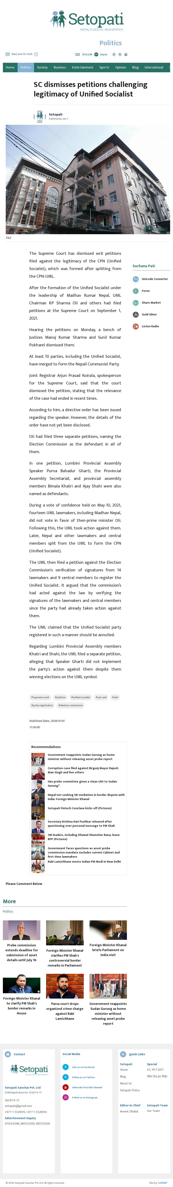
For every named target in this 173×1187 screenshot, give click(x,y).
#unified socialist (80, 697)
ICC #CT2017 (155, 1069)
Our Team (153, 1111)
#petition (60, 697)
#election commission (70, 705)
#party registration (42, 705)
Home (124, 1069)
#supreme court (40, 697)
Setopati (56, 114)
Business (60, 67)
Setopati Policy (130, 1090)
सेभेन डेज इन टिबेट (157, 1076)
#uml (115, 697)
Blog (135, 67)
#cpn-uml (101, 697)
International (154, 67)
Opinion (120, 67)
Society (42, 67)
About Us (126, 1083)
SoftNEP (162, 1183)
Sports (104, 67)
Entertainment (82, 67)
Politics (26, 67)
